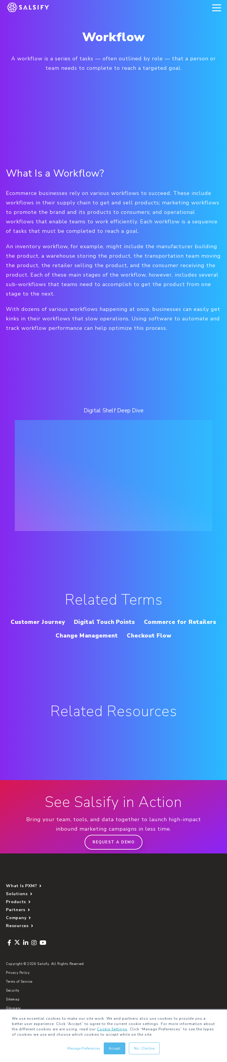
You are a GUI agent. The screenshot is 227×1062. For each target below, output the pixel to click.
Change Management (156, 636)
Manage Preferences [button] (83, 1048)
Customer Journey (76, 622)
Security (13, 1004)
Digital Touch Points (146, 622)
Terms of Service (19, 995)
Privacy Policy (18, 986)
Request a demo (113, 855)
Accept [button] (114, 1048)
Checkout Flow (113, 649)
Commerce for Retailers (75, 636)
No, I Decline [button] (144, 1048)
